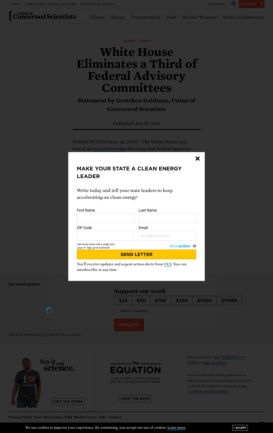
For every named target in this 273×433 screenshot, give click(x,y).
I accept (240, 427)
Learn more (176, 428)
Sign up (91, 247)
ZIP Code (105, 233)
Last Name (167, 215)
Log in (80, 247)
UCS (167, 264)
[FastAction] (179, 246)
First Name (105, 215)
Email (167, 233)
